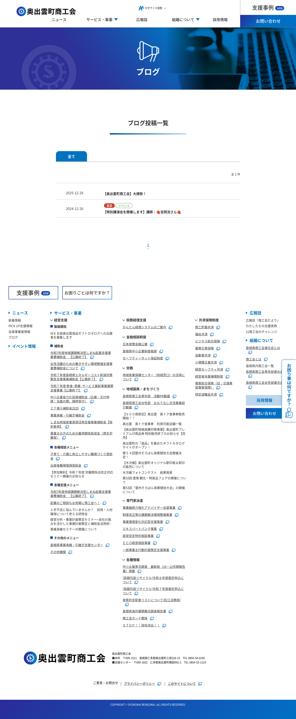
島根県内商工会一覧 (260, 366)
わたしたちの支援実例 (261, 326)
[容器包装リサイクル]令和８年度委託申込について (153, 580)
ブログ (13, 337)
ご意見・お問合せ (105, 682)
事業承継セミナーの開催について (73, 529)
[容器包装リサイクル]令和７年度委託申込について (153, 591)
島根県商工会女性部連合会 (264, 383)
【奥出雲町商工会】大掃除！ (124, 193)
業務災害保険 (204, 348)
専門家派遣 (134, 500)
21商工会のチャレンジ (261, 331)
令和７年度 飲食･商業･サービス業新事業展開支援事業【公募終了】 (81, 388)
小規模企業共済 (206, 362)
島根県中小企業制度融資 (140, 351)
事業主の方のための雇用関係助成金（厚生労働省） (81, 435)
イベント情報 (24, 346)
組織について (261, 340)
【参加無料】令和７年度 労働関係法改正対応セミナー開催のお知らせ (81, 474)
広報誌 (141, 19)
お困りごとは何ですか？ (87, 293)
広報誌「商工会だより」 (263, 320)
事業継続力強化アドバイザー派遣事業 (149, 507)
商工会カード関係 (135, 618)
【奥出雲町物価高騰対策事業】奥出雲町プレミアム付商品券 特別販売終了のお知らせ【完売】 (154, 433)
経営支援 (60, 320)
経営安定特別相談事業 (138, 536)
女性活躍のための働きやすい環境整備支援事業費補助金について (81, 365)
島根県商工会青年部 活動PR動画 (146, 396)
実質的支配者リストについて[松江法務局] (152, 600)
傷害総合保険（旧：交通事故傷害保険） (213, 385)
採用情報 (220, 19)
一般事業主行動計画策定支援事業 (146, 550)
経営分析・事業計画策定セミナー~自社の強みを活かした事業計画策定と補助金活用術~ (80, 521)
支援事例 (268, 7)
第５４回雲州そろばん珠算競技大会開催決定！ (152, 455)
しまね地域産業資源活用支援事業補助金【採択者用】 (81, 424)
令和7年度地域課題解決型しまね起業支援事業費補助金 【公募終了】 (80, 354)
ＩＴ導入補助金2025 (64, 408)
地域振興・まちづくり (142, 388)
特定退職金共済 (206, 394)
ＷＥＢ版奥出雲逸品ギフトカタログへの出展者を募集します (81, 335)
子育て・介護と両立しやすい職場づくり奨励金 (81, 456)
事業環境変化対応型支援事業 (143, 521)
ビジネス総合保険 (207, 341)
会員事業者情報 (19, 331)
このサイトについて (182, 683)
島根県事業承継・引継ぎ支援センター (76, 545)
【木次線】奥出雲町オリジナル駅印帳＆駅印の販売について (154, 464)
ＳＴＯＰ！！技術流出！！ (141, 625)
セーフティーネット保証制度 (143, 358)
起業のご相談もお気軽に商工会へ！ (75, 503)
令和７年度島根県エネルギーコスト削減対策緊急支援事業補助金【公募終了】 (81, 377)
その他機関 (58, 552)
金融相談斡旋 (136, 336)
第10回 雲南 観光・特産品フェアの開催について (154, 480)
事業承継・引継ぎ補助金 (67, 415)
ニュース (59, 19)
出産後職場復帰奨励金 (65, 465)
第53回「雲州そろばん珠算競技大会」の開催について (154, 489)
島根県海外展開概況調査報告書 (144, 611)
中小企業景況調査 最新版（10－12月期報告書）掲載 (154, 568)
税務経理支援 (136, 320)
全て (71, 156)
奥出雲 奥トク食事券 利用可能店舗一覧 (152, 424)
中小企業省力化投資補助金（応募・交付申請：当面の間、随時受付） (79, 399)
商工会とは (253, 359)
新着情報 (14, 320)
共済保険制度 (209, 320)
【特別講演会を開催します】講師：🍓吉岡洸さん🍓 (142, 212)
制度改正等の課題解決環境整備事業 (147, 514)
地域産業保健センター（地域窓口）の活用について (154, 377)
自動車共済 (203, 355)
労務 (129, 368)
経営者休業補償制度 (209, 376)
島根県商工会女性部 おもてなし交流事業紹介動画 (154, 405)
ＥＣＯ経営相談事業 (137, 543)
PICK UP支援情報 (20, 326)
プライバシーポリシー (139, 683)
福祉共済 (201, 334)
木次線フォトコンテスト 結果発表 (147, 472)
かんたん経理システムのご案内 (144, 327)
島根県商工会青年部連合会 (264, 371)
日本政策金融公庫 (135, 344)
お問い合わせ (268, 21)
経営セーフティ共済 (209, 369)
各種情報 (133, 559)
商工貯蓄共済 (204, 327)
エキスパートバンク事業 (140, 528)
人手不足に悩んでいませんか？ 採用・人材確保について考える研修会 (81, 511)
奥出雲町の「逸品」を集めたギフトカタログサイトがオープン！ (154, 445)
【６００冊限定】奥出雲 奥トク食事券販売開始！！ (154, 416)
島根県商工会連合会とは (263, 348)
